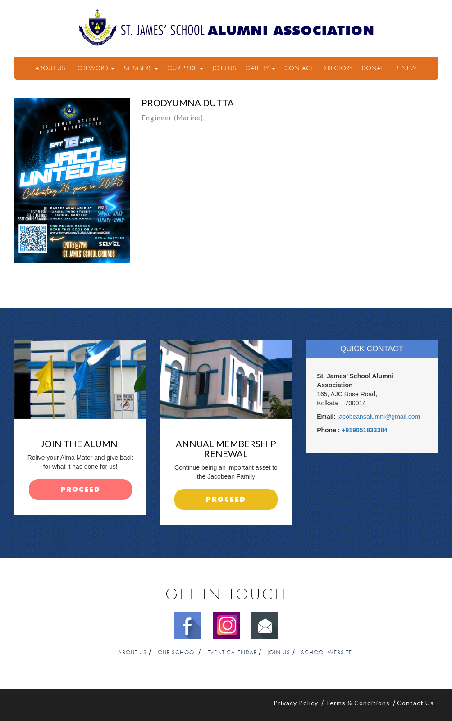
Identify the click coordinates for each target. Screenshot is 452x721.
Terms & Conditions (357, 703)
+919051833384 (365, 430)
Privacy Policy (296, 703)
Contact (298, 68)
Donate (374, 68)
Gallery (260, 68)
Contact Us (415, 703)
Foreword (94, 68)
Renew (406, 68)
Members (140, 68)
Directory (337, 68)
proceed (80, 489)
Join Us (224, 68)
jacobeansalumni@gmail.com (379, 416)
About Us (50, 68)
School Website (326, 653)
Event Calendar (232, 653)
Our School (177, 653)
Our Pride (185, 68)
